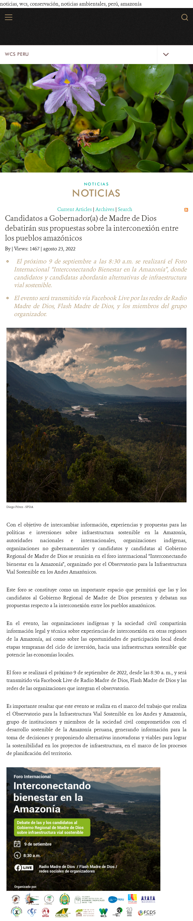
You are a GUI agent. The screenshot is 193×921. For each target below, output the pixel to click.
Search (125, 209)
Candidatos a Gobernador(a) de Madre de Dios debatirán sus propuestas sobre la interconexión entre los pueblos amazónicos (92, 228)
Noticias (96, 183)
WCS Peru (17, 54)
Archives (104, 209)
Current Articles (74, 209)
